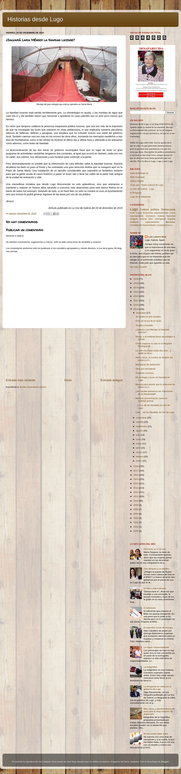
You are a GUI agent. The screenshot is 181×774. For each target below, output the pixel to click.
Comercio (150, 216)
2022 (136, 296)
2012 (136, 492)
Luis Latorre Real (157, 237)
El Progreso (136, 193)
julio (138, 435)
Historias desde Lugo (35, 19)
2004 (136, 514)
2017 (136, 470)
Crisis (172, 213)
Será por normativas (146, 369)
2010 (136, 501)
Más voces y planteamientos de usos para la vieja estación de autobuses (159, 711)
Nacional (171, 216)
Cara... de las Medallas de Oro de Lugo (155, 412)
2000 (136, 531)
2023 (136, 292)
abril (138, 448)
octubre (140, 422)
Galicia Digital (137, 181)
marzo (139, 452)
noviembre (141, 417)
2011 (136, 496)
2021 (136, 300)
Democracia (168, 209)
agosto (139, 430)
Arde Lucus (136, 213)
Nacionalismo (149, 225)
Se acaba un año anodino (148, 316)
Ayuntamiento (136, 216)
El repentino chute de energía (158, 627)
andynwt (134, 761)
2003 (136, 518)
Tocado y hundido (144, 325)
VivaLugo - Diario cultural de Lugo (146, 185)
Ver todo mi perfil (138, 267)
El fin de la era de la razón (148, 321)
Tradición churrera (145, 373)
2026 (136, 279)
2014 (136, 483)
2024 (136, 287)
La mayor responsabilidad (156, 647)
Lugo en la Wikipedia (140, 197)
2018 (136, 466)
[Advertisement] (64, 353)
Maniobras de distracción (148, 364)
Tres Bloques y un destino (156, 569)
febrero (140, 456)
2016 (136, 475)
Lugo (134, 209)
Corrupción (160, 219)
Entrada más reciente (20, 380)
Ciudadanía (162, 225)
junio (138, 439)
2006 (136, 505)
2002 (136, 522)
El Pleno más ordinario (154, 588)
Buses (170, 225)
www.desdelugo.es (139, 173)
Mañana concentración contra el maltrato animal (151, 399)
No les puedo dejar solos (155, 734)
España (171, 219)
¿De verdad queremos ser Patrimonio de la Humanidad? (154, 392)
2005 (136, 509)
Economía (148, 213)
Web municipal (137, 177)
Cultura (144, 209)
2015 (136, 479)
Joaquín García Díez (141, 219)
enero (139, 461)
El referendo (149, 608)
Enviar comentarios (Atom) (33, 387)
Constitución (136, 225)
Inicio (68, 380)
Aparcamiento (152, 222)
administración (161, 213)
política (155, 209)
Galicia (160, 216)
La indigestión (150, 667)
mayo (139, 443)
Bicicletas (170, 222)
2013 (136, 488)
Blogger (165, 761)
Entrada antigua (112, 380)
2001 (136, 527)
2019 (136, 309)
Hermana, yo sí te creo (154, 549)
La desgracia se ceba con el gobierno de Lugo (157, 687)
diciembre (141, 313)
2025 (136, 283)
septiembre (142, 426)
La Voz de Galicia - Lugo (142, 189)
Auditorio (134, 222)
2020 (136, 305)
